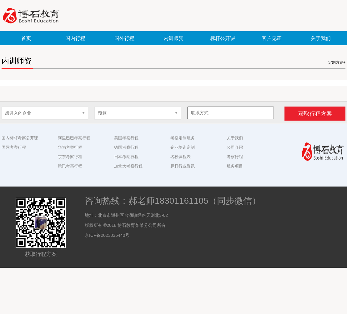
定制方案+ (336, 62)
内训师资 (173, 38)
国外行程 (124, 38)
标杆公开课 (222, 38)
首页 (26, 38)
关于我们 (321, 38)
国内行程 (75, 38)
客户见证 (272, 38)
